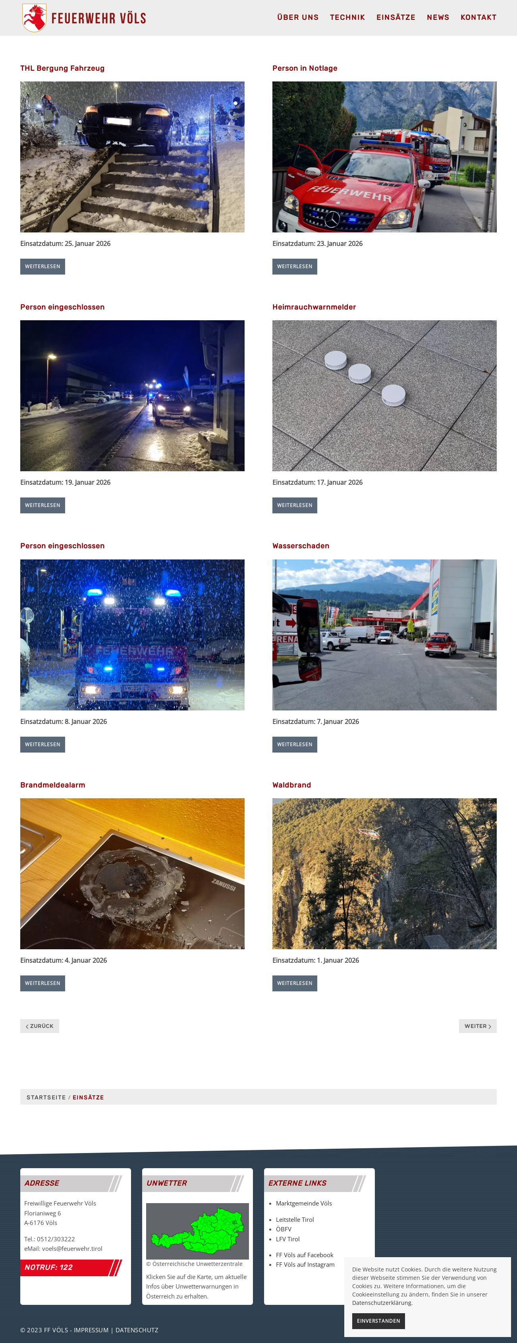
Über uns (298, 17)
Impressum (91, 1330)
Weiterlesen (42, 266)
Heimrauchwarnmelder (314, 307)
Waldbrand (291, 785)
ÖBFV (283, 1229)
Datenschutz (137, 1330)
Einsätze (396, 17)
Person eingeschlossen (62, 307)
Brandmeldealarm (52, 785)
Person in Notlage (305, 68)
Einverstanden (378, 1321)
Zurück (40, 1026)
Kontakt (479, 17)
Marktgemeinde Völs (304, 1203)
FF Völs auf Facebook (305, 1255)
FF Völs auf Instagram (305, 1264)
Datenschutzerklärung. (382, 1302)
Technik (347, 17)
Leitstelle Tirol (295, 1219)
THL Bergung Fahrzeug (62, 68)
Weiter (478, 1026)
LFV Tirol (288, 1239)
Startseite (46, 1097)
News (438, 17)
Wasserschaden (301, 546)
